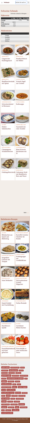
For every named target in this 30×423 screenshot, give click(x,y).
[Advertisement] (15, 196)
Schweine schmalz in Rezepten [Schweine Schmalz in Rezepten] (20, 13)
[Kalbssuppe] (22, 95)
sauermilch (16, 401)
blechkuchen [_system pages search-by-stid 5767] (13, 370)
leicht (3, 395)
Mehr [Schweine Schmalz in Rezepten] (26, 212)
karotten (17, 381)
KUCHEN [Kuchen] (4, 124)
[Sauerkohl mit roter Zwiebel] (22, 118)
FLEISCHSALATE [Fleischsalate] (6, 278)
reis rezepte (5, 398)
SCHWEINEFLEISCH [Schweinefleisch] (6, 102)
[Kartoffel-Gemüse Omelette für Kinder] (22, 226)
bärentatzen (4, 373)
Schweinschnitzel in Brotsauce (7, 105)
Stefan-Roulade (21, 303)
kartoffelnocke (6, 384)
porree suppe (22, 395)
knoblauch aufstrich (6, 387)
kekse (14, 384)
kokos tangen (23, 387)
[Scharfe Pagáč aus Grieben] (22, 72)
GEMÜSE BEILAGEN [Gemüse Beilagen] (21, 124)
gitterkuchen (15, 375)
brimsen (21, 370)
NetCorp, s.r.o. (12, 419)
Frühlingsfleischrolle (9, 172)
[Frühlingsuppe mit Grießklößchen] (22, 248)
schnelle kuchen (5, 404)
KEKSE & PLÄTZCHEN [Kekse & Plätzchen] (21, 278)
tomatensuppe (24, 407)
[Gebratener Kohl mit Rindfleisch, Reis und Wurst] (22, 163)
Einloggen (16, 420)
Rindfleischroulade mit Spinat (8, 82)
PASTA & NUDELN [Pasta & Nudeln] (6, 147)
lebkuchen (24, 393)
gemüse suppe (6, 375)
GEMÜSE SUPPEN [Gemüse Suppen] (20, 254)
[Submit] (28, 2)
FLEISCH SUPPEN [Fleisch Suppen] (20, 102)
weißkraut (15, 410)
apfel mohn (5, 367)
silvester (21, 404)
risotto (4, 401)
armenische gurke (15, 367)
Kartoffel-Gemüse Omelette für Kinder (22, 237)
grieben (3, 378)
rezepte (12, 398)
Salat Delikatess (7, 280)
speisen (4, 407)
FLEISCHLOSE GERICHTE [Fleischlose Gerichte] (22, 232)
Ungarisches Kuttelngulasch (7, 59)
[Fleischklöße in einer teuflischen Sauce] (22, 339)
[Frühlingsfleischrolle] (8, 163)
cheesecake (11, 373)
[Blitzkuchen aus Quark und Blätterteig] (8, 226)
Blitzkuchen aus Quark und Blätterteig (7, 237)
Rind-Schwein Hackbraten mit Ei (21, 151)
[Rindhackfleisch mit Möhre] (22, 49)
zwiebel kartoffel (7, 413)
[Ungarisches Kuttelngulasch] (8, 49)
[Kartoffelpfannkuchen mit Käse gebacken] (8, 339)
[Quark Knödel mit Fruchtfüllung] (8, 294)
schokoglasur (14, 404)
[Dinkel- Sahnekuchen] (8, 118)
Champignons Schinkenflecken (7, 150)
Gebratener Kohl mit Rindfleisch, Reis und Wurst (21, 174)
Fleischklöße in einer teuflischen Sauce (21, 350)
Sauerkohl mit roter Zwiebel (21, 128)
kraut (3, 390)
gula (26, 378)
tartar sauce (11, 407)
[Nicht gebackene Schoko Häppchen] (22, 271)
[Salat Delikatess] (8, 271)
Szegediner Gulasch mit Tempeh (6, 259)
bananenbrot (4, 370)
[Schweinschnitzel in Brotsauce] (8, 95)
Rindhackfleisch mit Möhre (21, 59)
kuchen (18, 393)
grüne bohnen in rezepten (15, 378)
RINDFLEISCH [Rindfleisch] (5, 56)
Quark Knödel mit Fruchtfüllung (8, 304)
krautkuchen (11, 390)
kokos (14, 387)
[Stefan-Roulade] (22, 294)
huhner (4, 381)
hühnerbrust (11, 381)
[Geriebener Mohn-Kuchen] (22, 316)
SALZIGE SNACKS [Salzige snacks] (20, 79)
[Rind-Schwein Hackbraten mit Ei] (22, 140)
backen (22, 367)
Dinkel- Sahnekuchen (6, 128)
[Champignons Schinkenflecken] (8, 140)
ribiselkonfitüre (19, 398)
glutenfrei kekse (23, 375)
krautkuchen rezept (8, 393)
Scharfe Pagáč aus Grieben (21, 82)
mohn (8, 396)
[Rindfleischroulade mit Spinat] (8, 72)
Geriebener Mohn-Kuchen (21, 327)
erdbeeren (18, 373)
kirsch (19, 384)
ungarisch (8, 410)
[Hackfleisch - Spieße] (8, 316)
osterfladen (14, 395)
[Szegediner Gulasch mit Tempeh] (8, 248)
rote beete (10, 401)
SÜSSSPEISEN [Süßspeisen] (5, 301)
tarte (17, 407)
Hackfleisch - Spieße (6, 327)
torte (3, 410)
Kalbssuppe (20, 104)
